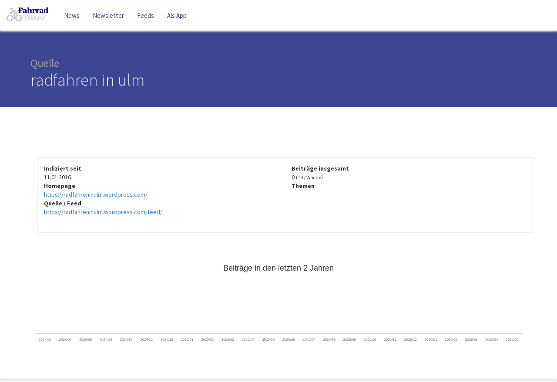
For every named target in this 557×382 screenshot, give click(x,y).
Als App (177, 15)
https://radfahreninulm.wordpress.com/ (96, 194)
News (72, 15)
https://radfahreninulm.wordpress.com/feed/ (103, 212)
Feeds (145, 15)
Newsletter (108, 15)
